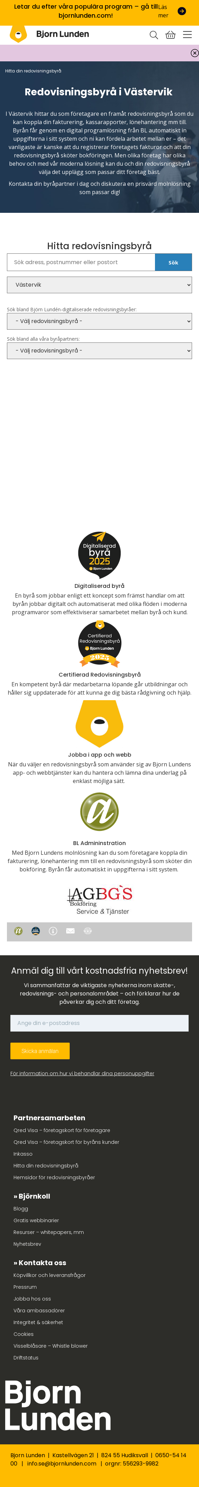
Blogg (21, 1208)
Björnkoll (34, 1196)
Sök (173, 262)
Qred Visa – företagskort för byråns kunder (66, 1142)
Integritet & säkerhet (38, 1322)
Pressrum (25, 1287)
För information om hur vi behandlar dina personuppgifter (82, 1073)
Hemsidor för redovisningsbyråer (54, 1177)
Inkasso (23, 1153)
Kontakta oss (42, 1263)
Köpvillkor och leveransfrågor (50, 1275)
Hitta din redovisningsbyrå (46, 1165)
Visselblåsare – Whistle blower (51, 1345)
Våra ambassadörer (39, 1310)
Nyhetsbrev (27, 1244)
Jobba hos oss (32, 1298)
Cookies (24, 1334)
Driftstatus (26, 1357)
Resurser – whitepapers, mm (49, 1232)
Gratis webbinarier (36, 1220)
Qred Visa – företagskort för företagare (62, 1130)
